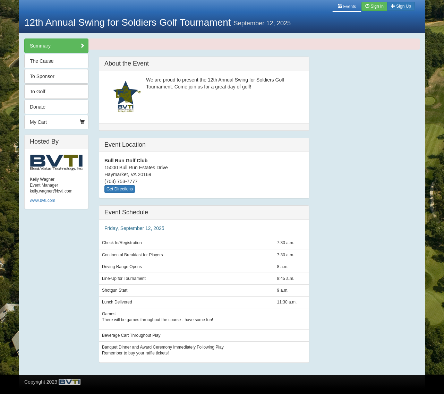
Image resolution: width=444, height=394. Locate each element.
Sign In (374, 6)
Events (347, 6)
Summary (57, 46)
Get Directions (119, 189)
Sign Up (401, 6)
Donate (37, 107)
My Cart (57, 122)
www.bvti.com (42, 200)
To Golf (37, 91)
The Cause (41, 61)
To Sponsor (42, 76)
